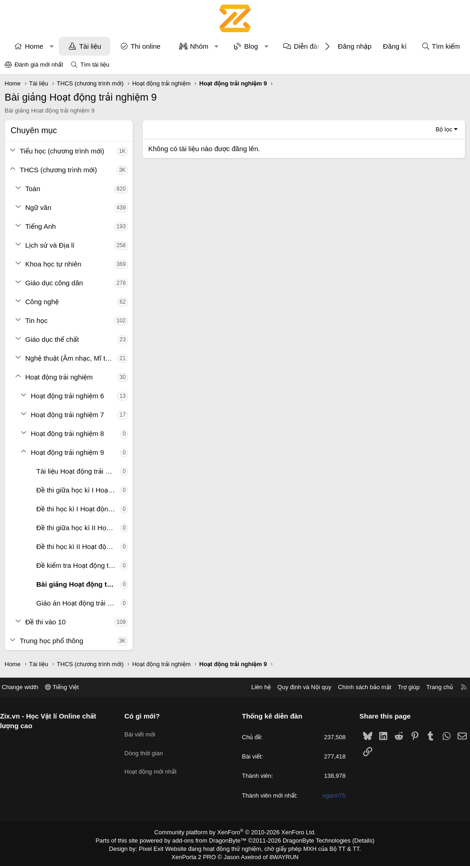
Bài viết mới (143, 731)
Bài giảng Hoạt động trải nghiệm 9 (78, 584)
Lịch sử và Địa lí (49, 245)
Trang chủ (433, 687)
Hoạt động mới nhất (154, 764)
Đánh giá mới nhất (39, 64)
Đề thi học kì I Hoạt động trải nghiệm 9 (78, 509)
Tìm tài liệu (94, 64)
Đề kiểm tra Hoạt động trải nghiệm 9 (78, 565)
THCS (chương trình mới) (58, 170)
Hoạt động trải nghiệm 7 (67, 415)
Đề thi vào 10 (45, 622)
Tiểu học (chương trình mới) (62, 151)
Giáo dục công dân (54, 283)
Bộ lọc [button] (444, 129)
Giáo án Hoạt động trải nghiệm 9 (78, 603)
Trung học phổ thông (51, 641)
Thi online (146, 46)
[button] (52, 46)
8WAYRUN (280, 855)
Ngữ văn (38, 207)
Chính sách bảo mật (357, 687)
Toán (32, 188)
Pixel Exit (157, 847)
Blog (251, 46)
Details (353, 840)
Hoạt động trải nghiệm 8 (67, 433)
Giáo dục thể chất (52, 339)
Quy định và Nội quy (297, 687)
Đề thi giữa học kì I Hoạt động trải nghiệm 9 (78, 490)
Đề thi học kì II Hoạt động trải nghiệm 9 (78, 546)
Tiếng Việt (69, 687)
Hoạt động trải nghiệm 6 (67, 396)
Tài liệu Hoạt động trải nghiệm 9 (78, 471)
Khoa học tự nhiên (53, 264)
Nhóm (199, 46)
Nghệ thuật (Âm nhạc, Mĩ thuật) (71, 358)
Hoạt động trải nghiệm (59, 377)
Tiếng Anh (40, 226)
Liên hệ (253, 687)
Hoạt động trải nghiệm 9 (67, 452)
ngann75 (330, 795)
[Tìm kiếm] (440, 46)
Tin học (36, 320)
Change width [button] (27, 687)
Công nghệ (42, 302)
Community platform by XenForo (235, 832)
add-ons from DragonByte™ (211, 840)
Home (34, 46)
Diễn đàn (307, 46)
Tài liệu (90, 46)
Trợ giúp (402, 687)
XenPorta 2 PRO (196, 855)
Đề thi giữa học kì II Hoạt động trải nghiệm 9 (78, 528)
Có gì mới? (145, 716)
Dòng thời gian (147, 748)
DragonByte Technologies (310, 840)
